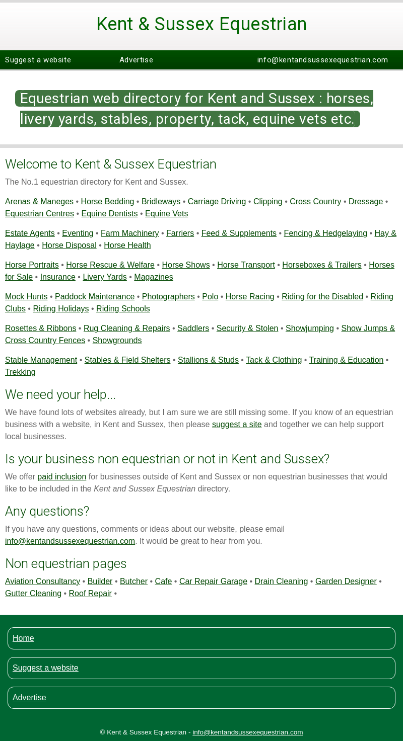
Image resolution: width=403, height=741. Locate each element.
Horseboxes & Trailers (321, 265)
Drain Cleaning (281, 581)
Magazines (153, 277)
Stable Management (41, 360)
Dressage (366, 201)
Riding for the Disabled (322, 296)
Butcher (134, 581)
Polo (210, 296)
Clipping (268, 201)
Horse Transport (246, 265)
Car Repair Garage (213, 581)
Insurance (58, 277)
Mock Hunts (26, 296)
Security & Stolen (248, 328)
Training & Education (346, 360)
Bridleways (161, 201)
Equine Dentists (109, 213)
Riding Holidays (61, 308)
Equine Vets (166, 213)
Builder (100, 581)
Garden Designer (346, 581)
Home (23, 638)
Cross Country (315, 201)
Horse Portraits (32, 265)
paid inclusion (61, 476)
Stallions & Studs (208, 360)
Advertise (136, 59)
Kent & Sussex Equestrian (201, 24)
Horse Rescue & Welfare (110, 265)
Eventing (77, 233)
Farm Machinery (130, 233)
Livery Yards (104, 277)
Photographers (168, 296)
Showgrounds (117, 340)
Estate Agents (30, 233)
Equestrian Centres (39, 213)
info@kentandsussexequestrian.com (322, 59)
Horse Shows (186, 265)
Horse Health (127, 245)
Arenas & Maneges (39, 201)
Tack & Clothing (274, 360)
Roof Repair (90, 593)
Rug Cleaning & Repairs (127, 328)
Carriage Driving (217, 201)
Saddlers (193, 328)
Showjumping (310, 328)
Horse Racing (250, 296)
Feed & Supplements (239, 233)
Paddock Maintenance (95, 296)
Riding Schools (123, 308)
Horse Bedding (108, 201)
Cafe (163, 581)
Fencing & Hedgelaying (325, 233)
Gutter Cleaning (33, 593)
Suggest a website (38, 59)
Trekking (20, 372)
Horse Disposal (69, 245)
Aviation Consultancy (42, 581)
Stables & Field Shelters (128, 360)
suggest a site (237, 424)
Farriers (180, 233)
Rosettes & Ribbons (40, 328)
